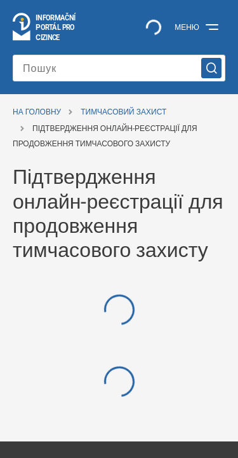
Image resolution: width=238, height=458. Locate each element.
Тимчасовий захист (123, 112)
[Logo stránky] (45, 27)
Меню (187, 27)
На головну (37, 112)
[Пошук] (119, 68)
